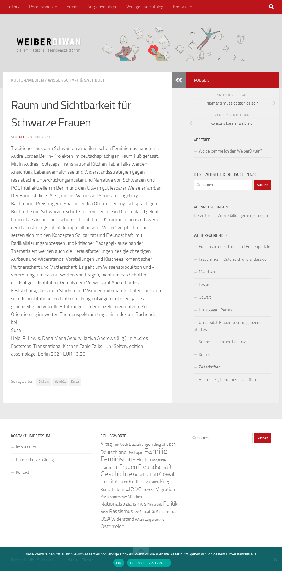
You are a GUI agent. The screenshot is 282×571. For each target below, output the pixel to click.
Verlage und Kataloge (146, 6)
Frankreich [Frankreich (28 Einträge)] (109, 467)
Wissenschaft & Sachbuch (77, 80)
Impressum (26, 447)
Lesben (205, 284)
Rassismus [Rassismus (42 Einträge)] (121, 511)
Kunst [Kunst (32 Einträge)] (106, 489)
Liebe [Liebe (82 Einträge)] (133, 488)
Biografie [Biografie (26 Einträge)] (161, 444)
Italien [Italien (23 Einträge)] (123, 482)
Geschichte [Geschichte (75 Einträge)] (116, 474)
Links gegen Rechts (215, 309)
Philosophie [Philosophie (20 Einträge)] (154, 504)
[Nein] (275, 559)
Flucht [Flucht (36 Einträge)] (143, 460)
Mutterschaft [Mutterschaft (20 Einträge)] (118, 497)
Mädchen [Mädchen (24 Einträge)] (135, 497)
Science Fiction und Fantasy (222, 341)
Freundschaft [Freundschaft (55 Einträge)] (155, 466)
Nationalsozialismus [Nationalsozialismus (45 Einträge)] (124, 504)
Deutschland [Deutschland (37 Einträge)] (113, 452)
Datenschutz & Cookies (149, 563)
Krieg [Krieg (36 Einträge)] (165, 481)
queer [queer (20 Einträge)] (104, 512)
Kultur (75, 382)
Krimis (204, 354)
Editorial (14, 6)
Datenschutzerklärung (35, 459)
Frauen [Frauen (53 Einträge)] (128, 466)
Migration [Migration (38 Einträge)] (165, 489)
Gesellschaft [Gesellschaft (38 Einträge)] (145, 475)
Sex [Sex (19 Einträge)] (136, 512)
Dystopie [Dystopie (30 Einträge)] (135, 452)
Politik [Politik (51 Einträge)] (170, 503)
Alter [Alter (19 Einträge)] (116, 445)
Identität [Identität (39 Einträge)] (109, 481)
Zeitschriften (210, 367)
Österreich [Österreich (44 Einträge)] (112, 526)
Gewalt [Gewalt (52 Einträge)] (167, 474)
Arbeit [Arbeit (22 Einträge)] (124, 445)
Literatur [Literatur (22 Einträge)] (148, 490)
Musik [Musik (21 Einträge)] (105, 497)
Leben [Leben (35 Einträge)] (118, 489)
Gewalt (205, 297)
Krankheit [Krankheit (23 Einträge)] (152, 482)
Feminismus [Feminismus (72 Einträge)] (118, 459)
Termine (72, 6)
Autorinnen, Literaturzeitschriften (227, 379)
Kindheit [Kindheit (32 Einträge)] (136, 481)
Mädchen (207, 272)
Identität (60, 382)
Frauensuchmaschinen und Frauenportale (234, 246)
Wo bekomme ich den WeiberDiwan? (230, 151)
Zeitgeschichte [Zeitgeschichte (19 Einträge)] (154, 520)
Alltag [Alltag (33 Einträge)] (106, 444)
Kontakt (180, 6)
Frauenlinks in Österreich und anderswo (233, 259)
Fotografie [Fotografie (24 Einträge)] (158, 460)
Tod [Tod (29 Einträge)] (173, 511)
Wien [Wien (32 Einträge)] (139, 519)
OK (118, 563)
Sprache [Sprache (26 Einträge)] (162, 511)
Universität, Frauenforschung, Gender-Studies (229, 326)
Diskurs (43, 382)
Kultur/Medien (27, 80)
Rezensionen (41, 6)
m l (22, 137)
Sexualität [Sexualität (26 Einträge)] (147, 511)
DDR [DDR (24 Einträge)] (172, 444)
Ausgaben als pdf (103, 6)
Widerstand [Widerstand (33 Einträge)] (122, 519)
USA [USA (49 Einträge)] (105, 518)
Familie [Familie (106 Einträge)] (156, 451)
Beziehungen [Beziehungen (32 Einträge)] (141, 444)
